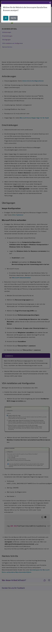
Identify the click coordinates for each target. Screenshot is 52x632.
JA (6, 15)
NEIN (13, 15)
